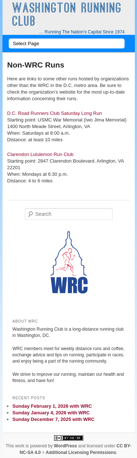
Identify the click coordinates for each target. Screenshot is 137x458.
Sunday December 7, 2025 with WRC (53, 419)
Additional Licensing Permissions (81, 452)
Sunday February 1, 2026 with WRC (52, 406)
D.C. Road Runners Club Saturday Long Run (54, 113)
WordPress (65, 445)
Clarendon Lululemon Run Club (40, 154)
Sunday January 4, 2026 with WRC (51, 412)
